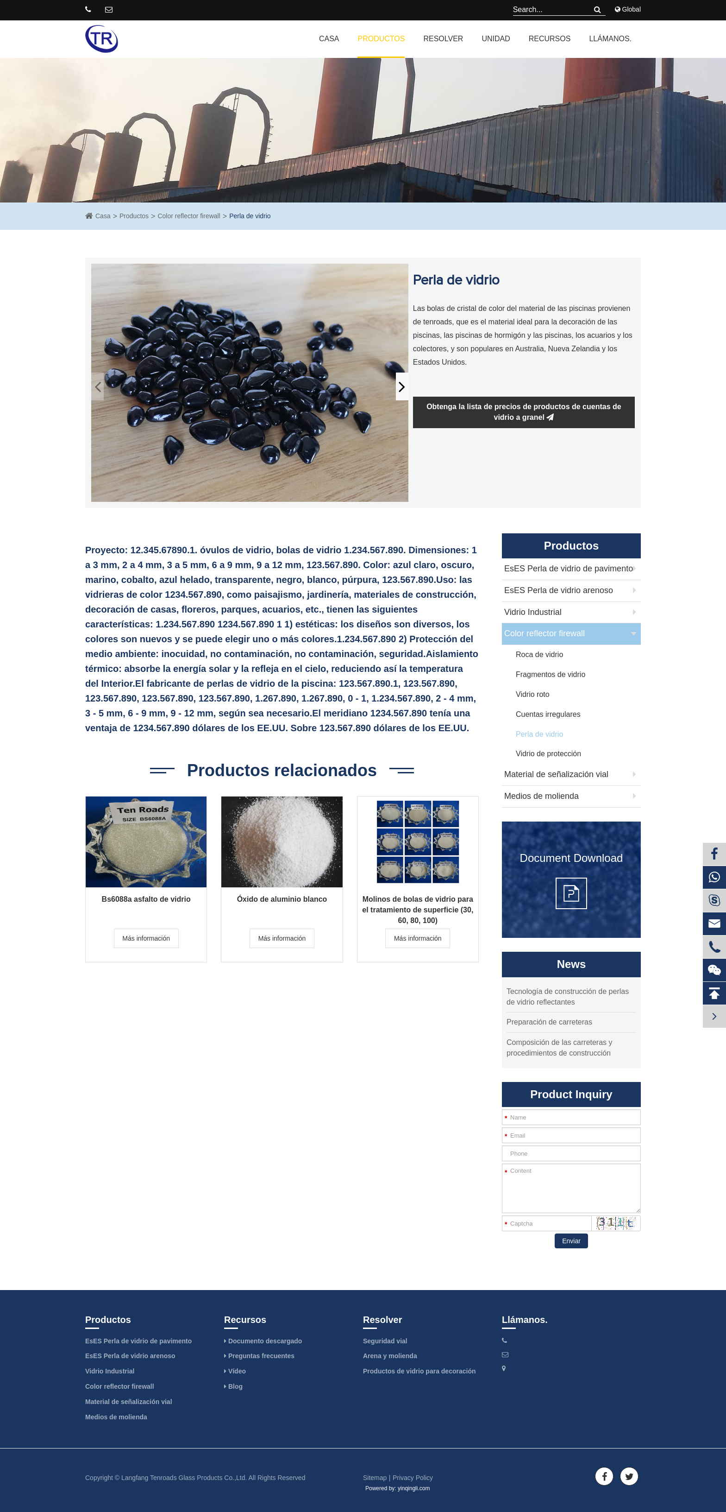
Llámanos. (610, 39)
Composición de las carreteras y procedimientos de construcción (560, 1047)
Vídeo (235, 1371)
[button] (402, 386)
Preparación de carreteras (549, 1022)
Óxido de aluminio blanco (282, 899)
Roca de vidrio (539, 654)
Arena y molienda (390, 1356)
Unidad (496, 39)
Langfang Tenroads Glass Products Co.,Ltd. (184, 1477)
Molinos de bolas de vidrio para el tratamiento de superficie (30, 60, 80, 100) (417, 905)
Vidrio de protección (548, 754)
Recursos (550, 39)
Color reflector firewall (188, 216)
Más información (146, 938)
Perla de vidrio (250, 216)
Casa (329, 39)
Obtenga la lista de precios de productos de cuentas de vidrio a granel (523, 412)
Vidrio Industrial (533, 612)
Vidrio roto (533, 694)
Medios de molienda (541, 796)
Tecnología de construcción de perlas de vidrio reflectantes (568, 996)
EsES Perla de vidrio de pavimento (568, 568)
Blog (233, 1386)
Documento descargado (263, 1341)
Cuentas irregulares (548, 714)
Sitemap (375, 1477)
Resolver (443, 39)
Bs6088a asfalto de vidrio (146, 899)
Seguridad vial (385, 1341)
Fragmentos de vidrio (550, 674)
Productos (381, 39)
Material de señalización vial (556, 774)
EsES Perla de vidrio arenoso (558, 590)
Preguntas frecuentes (259, 1356)
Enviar (571, 1241)
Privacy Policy (413, 1477)
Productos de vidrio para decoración (419, 1371)
